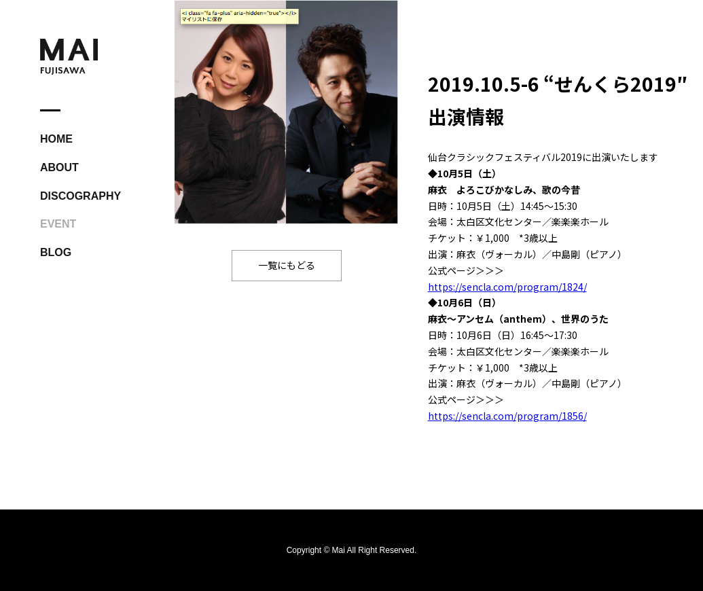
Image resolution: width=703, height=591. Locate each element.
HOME (56, 139)
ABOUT (59, 167)
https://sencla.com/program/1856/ (507, 416)
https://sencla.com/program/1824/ (507, 286)
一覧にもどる (286, 265)
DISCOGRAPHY (80, 196)
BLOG (55, 252)
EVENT (58, 224)
